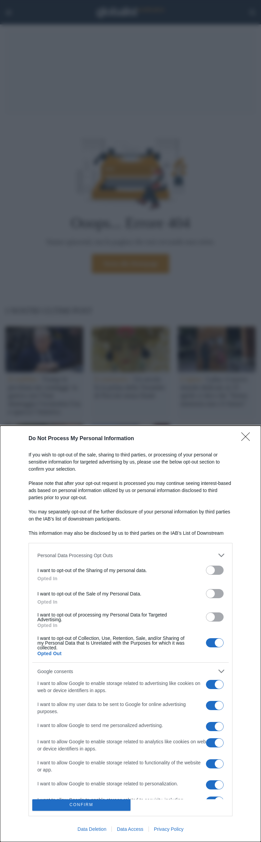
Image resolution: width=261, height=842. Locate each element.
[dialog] (130, 634)
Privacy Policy (169, 829)
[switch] (215, 570)
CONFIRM (81, 805)
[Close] (247, 438)
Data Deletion (91, 829)
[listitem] (130, 555)
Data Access (130, 829)
